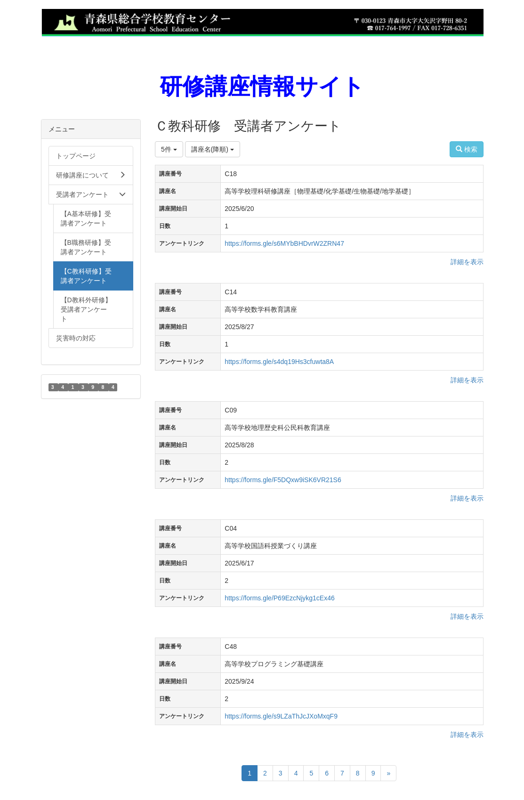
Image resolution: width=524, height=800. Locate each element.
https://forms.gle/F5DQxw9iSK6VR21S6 (283, 480)
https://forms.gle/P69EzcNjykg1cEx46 (279, 598)
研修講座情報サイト (262, 86)
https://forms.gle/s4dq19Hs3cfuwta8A (279, 361)
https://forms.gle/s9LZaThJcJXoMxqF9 (281, 716)
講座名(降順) (212, 149)
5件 (169, 149)
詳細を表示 (467, 262)
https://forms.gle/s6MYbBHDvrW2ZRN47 (284, 243)
